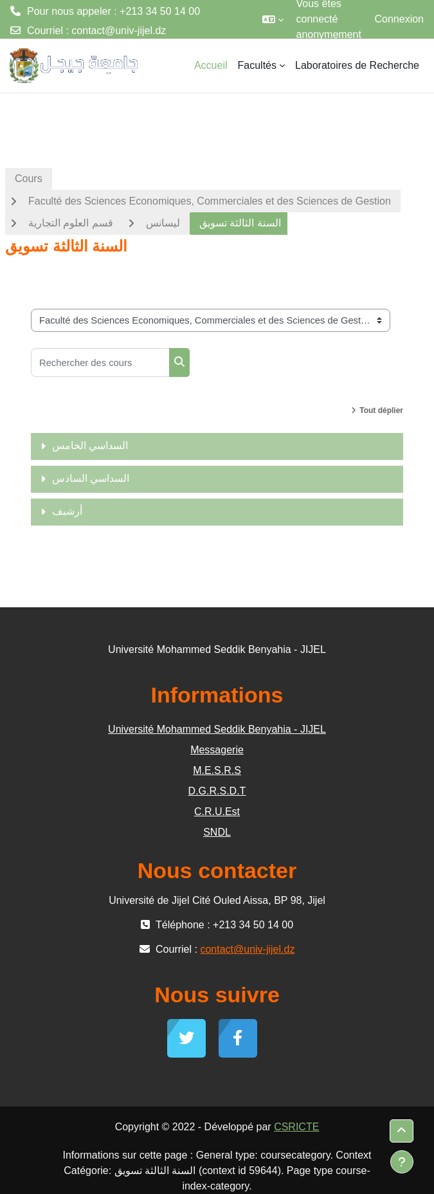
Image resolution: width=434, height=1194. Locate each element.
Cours (28, 178)
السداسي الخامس (90, 445)
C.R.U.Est (217, 811)
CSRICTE (296, 1126)
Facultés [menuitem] (257, 65)
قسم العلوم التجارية (70, 222)
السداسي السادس (90, 478)
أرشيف (67, 511)
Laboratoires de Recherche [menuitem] (357, 65)
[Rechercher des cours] (100, 362)
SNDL (217, 832)
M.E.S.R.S (217, 770)
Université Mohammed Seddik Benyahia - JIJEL (217, 729)
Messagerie (217, 749)
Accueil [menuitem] (211, 65)
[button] (273, 19)
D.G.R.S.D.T (217, 790)
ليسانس (163, 222)
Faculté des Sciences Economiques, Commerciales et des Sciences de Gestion (209, 201)
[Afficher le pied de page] (401, 1161)
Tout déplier (381, 410)
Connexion (399, 19)
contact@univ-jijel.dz (118, 30)
